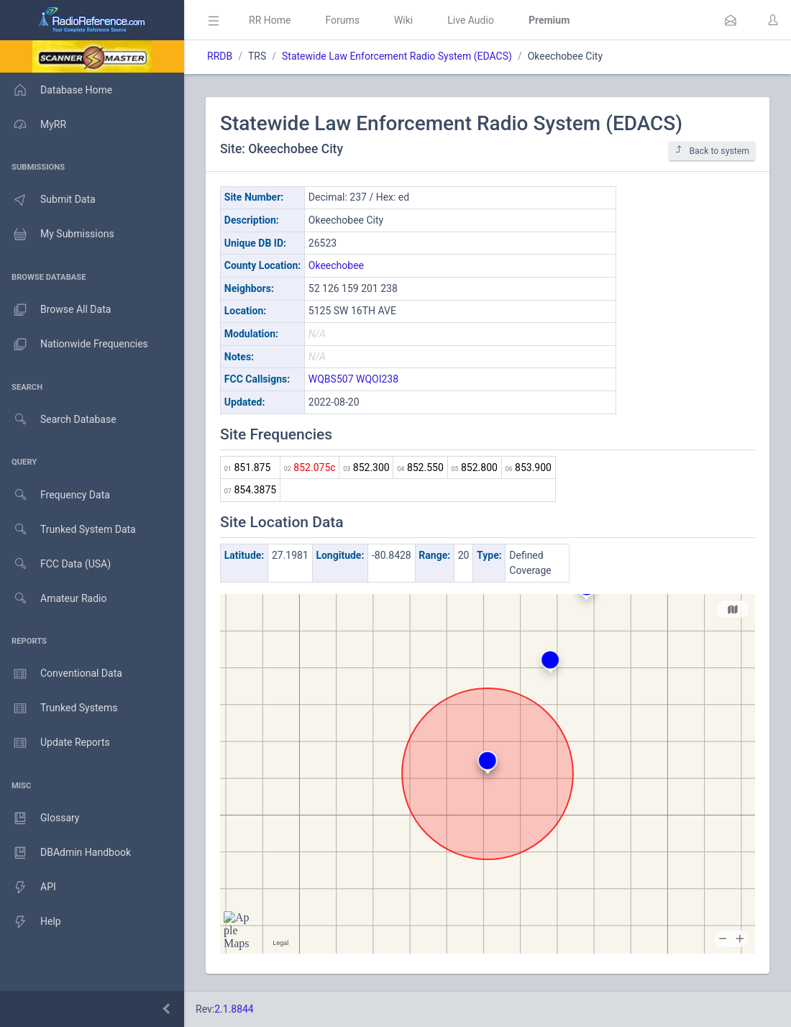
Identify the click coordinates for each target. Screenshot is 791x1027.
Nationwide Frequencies (74, 344)
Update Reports (55, 742)
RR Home (270, 20)
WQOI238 (377, 379)
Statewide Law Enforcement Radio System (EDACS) (397, 56)
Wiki (403, 20)
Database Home (56, 89)
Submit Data (48, 199)
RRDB (219, 56)
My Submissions (57, 234)
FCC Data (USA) (55, 564)
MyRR (33, 124)
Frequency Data (55, 495)
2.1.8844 (234, 1009)
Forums (342, 20)
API (28, 887)
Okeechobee (336, 265)
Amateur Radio (53, 599)
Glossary (39, 818)
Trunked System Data (68, 530)
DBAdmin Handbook (65, 852)
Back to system (712, 150)
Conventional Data (61, 673)
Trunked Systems (58, 708)
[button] (730, 20)
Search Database (58, 420)
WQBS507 (331, 379)
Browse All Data (55, 309)
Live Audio (470, 20)
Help (30, 922)
